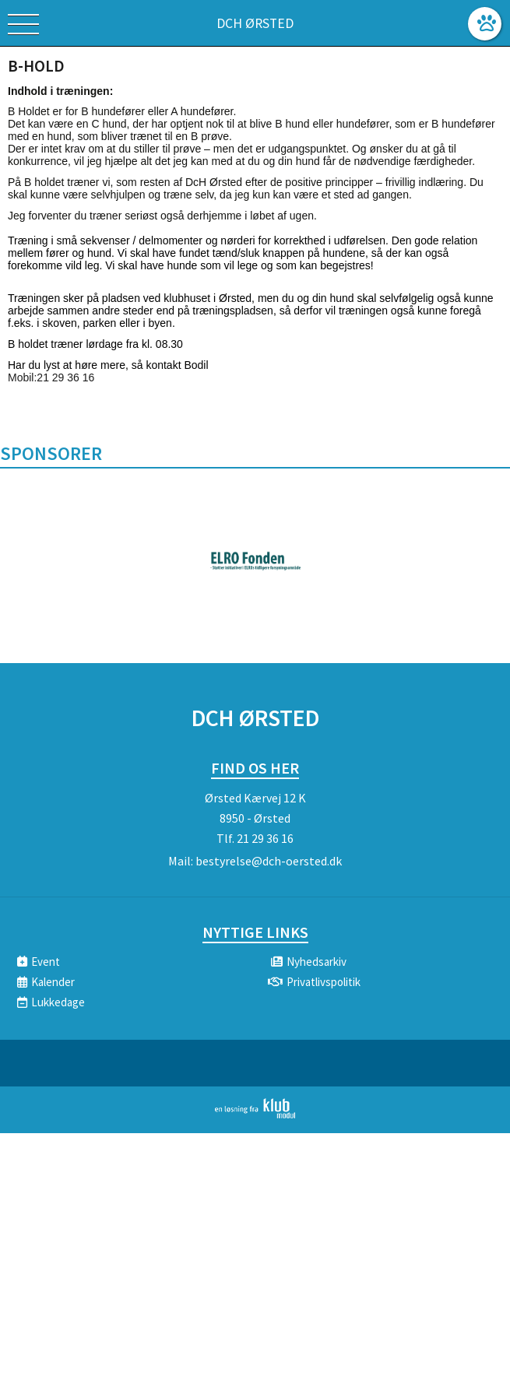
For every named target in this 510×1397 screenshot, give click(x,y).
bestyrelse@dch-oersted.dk (268, 861)
